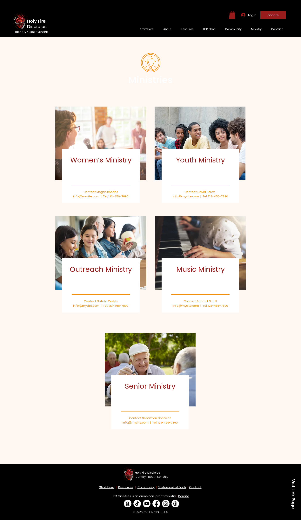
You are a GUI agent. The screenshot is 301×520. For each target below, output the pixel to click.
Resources (125, 487)
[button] (232, 15)
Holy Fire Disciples (147, 473)
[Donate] (273, 15)
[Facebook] (156, 503)
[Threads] (175, 503)
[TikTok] (137, 503)
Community (146, 487)
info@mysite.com (86, 306)
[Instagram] (166, 503)
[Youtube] (146, 503)
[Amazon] (127, 503)
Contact (195, 487)
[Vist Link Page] (293, 493)
